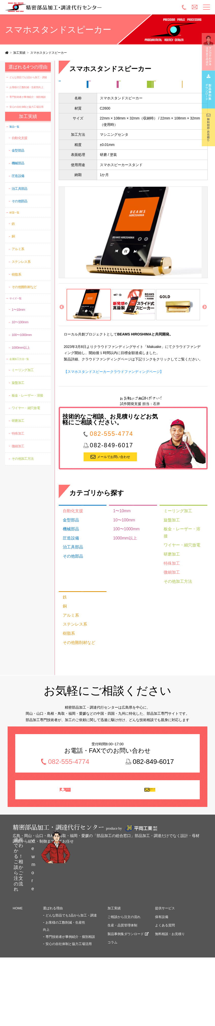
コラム (112, 980)
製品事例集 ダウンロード (69, 820)
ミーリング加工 (101, 93)
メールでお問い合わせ (113, 476)
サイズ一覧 (124, 84)
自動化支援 (71, 539)
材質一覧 (73, 102)
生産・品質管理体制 (122, 963)
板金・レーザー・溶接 (181, 561)
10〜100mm (122, 547)
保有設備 (161, 954)
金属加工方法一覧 (72, 93)
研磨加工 (163, 93)
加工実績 (19, 53)
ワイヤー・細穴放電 (134, 93)
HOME (18, 946)
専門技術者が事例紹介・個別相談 (27, 97)
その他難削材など (76, 665)
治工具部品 (71, 571)
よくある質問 (165, 963)
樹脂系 (67, 657)
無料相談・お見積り (154, 820)
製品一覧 (73, 84)
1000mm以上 (123, 563)
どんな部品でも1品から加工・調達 (28, 77)
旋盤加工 (170, 553)
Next (205, 327)
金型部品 (69, 547)
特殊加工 (170, 585)
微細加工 (170, 593)
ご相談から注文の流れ (124, 954)
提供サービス (165, 946)
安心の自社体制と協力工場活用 (26, 106)
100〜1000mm (153, 84)
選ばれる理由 (53, 946)
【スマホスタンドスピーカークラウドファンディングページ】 (113, 391)
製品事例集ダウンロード (125, 972)
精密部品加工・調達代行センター (65, 7)
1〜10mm (120, 539)
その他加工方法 (175, 601)
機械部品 (69, 555)
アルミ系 (69, 641)
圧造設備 (69, 563)
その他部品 (98, 84)
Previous (62, 327)
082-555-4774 (111, 453)
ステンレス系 (73, 649)
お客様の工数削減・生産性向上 (26, 87)
